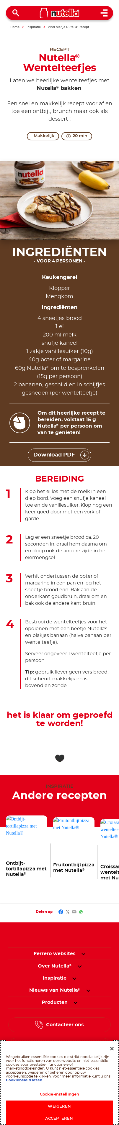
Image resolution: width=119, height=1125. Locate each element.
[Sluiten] (111, 1050)
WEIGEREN (59, 1108)
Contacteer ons (65, 1024)
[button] (83, 953)
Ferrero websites (55, 953)
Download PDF (54, 455)
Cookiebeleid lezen (24, 1081)
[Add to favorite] (59, 758)
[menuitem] (55, 966)
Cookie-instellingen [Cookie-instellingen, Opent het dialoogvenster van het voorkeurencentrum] (59, 1096)
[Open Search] (16, 13)
